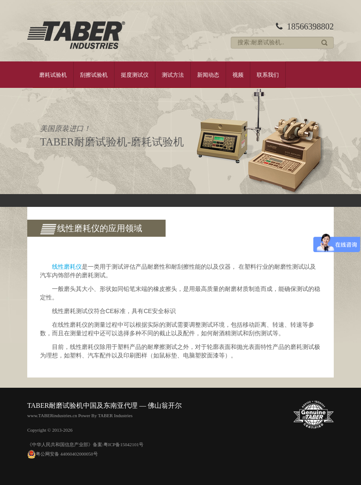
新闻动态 (208, 74)
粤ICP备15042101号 (123, 444)
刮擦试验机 (94, 74)
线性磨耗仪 (67, 266)
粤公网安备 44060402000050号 (62, 453)
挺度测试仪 (135, 74)
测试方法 (173, 74)
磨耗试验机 (53, 74)
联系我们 (268, 74)
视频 (238, 74)
